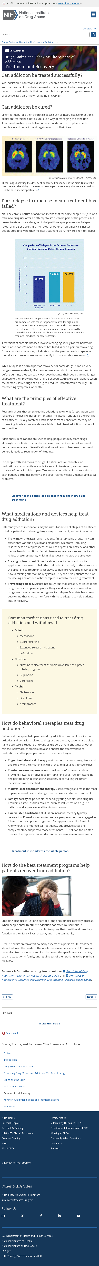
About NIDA (8, 1148)
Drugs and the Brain (14, 1079)
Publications (17, 50)
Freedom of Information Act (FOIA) (69, 1128)
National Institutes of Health (17, 1240)
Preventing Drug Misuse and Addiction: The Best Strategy (35, 1073)
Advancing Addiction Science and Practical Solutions (31, 1099)
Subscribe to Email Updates (16, 1162)
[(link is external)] (22, 1216)
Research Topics (11, 1122)
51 (39, 190)
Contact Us (56, 1143)
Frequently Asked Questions (66, 1138)
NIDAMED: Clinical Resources (17, 1133)
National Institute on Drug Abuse (19, 1245)
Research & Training (12, 1128)
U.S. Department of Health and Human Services (27, 1235)
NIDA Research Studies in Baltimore (21, 1194)
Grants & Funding (11, 1138)
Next (91, 996)
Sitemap (55, 1148)
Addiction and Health (15, 1086)
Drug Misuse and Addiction (18, 1066)
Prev (7, 996)
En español (12, 1033)
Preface (8, 1053)
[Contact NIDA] (3, 1216)
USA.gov (6, 1251)
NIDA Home (8, 1117)
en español (89, 28)
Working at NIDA (60, 1133)
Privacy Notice (58, 1117)
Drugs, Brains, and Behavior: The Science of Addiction (28, 41)
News (5, 1143)
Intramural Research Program (17, 1199)
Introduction (10, 1059)
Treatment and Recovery (17, 1093)
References (10, 1106)
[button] (93, 14)
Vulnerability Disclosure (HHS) (66, 1122)
